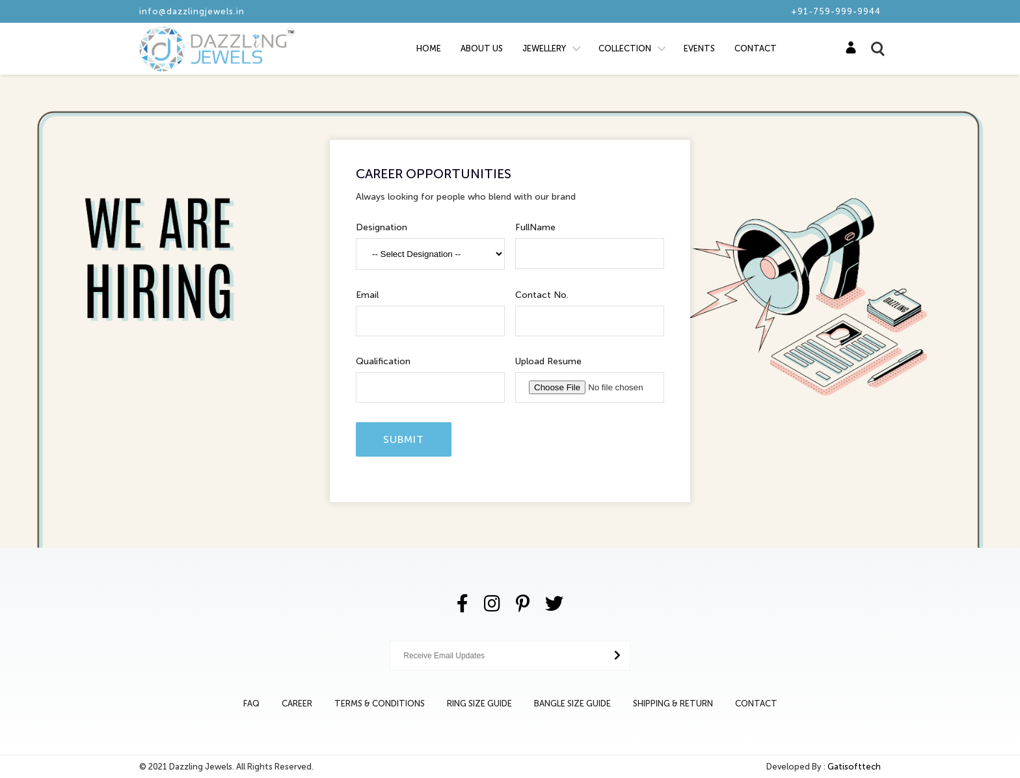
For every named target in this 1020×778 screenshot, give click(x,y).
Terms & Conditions (379, 703)
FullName (535, 227)
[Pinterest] (523, 604)
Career (297, 703)
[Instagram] (492, 604)
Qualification (383, 361)
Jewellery (544, 48)
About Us (482, 48)
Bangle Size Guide (572, 703)
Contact (755, 48)
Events (699, 48)
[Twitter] (554, 604)
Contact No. (542, 295)
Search (871, 48)
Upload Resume (548, 361)
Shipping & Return (673, 703)
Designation (381, 227)
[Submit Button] (617, 655)
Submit (403, 439)
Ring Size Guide (479, 703)
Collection (624, 48)
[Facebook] (462, 604)
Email (367, 295)
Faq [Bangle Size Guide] (251, 703)
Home (428, 48)
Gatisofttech (854, 766)
